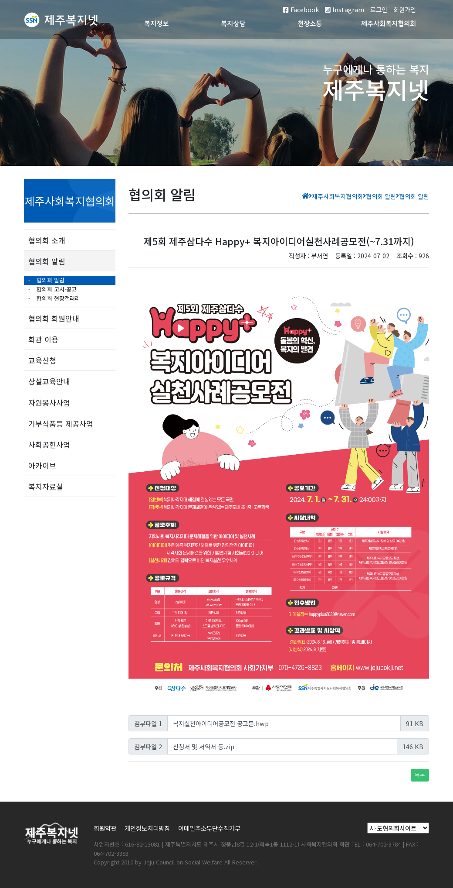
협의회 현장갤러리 (57, 298)
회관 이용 (43, 339)
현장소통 (309, 24)
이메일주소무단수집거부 (209, 828)
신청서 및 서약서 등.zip (203, 746)
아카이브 (42, 465)
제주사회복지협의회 (388, 24)
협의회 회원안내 (53, 318)
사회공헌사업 (49, 444)
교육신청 (42, 360)
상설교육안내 (49, 381)
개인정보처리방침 (147, 828)
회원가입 (404, 9)
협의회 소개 (46, 240)
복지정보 (156, 24)
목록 (420, 775)
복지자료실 (45, 486)
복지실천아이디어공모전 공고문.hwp (221, 723)
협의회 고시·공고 (56, 289)
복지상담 (233, 24)
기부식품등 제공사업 (60, 423)
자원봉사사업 (49, 402)
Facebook (301, 9)
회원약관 (105, 828)
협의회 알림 (46, 261)
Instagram (344, 9)
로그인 (378, 9)
